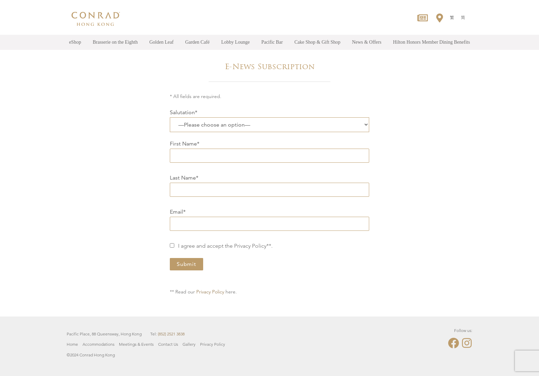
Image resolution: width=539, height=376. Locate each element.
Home (72, 344)
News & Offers (366, 42)
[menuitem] (452, 17)
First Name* (269, 149)
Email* (269, 217)
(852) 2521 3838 (171, 333)
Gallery (189, 344)
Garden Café (197, 42)
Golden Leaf (161, 42)
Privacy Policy (210, 292)
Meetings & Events (136, 344)
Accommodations (98, 344)
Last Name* (269, 183)
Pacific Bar (272, 42)
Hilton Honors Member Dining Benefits (431, 42)
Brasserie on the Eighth (115, 42)
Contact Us (168, 344)
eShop (75, 42)
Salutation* (183, 112)
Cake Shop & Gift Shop (318, 42)
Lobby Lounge (235, 42)
